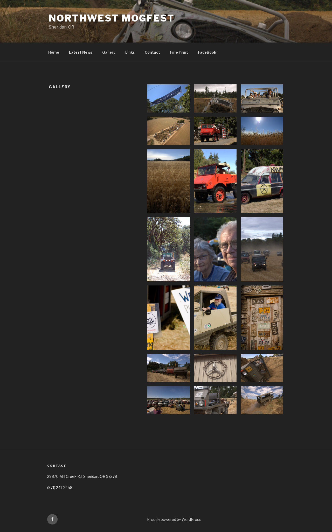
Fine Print (179, 52)
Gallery (108, 52)
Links (130, 52)
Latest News (80, 52)
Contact (152, 52)
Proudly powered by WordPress (174, 519)
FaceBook (207, 52)
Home (53, 52)
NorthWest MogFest (112, 18)
